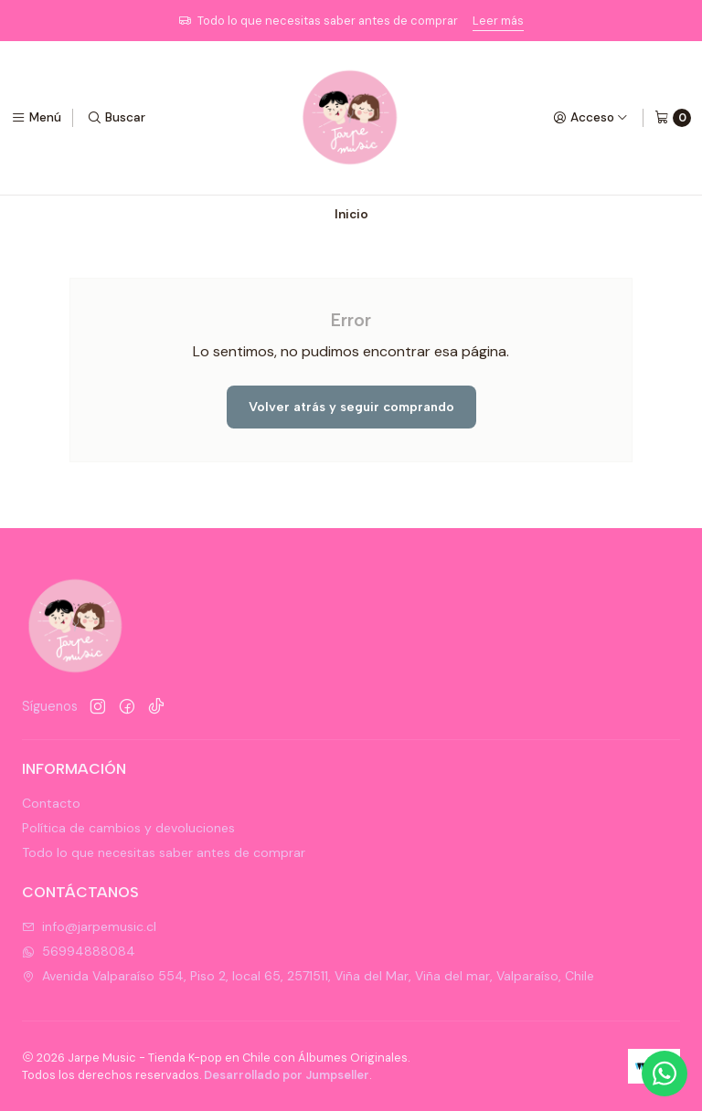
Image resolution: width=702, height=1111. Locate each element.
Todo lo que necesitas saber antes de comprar (163, 852)
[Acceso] (590, 118)
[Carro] (672, 118)
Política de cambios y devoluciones (128, 828)
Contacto (51, 803)
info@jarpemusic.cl (89, 926)
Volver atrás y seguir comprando (351, 406)
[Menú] (36, 118)
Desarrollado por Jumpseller (286, 1075)
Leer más (498, 20)
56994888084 (78, 951)
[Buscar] (116, 118)
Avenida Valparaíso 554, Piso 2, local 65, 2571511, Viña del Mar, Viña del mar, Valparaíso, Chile (308, 976)
